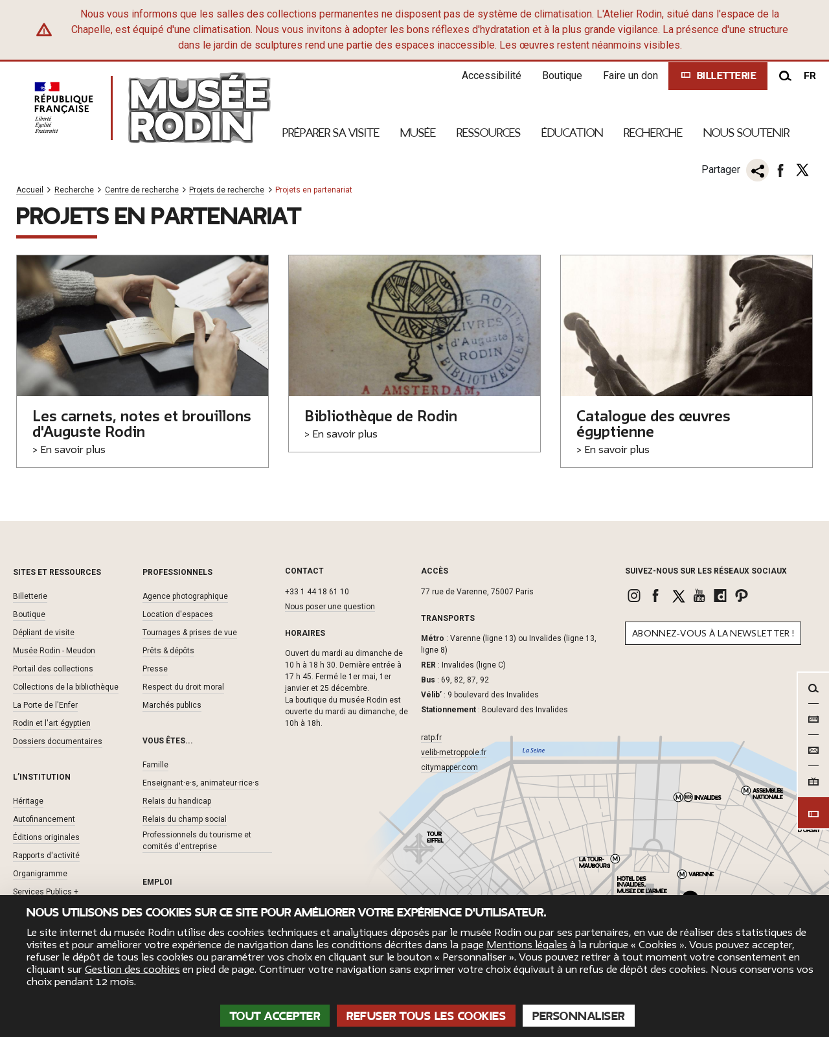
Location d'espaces (177, 614)
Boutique (562, 75)
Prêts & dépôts (168, 650)
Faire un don (630, 75)
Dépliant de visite (43, 632)
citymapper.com (449, 767)
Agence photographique (185, 596)
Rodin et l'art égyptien (52, 723)
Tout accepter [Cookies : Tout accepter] (275, 1016)
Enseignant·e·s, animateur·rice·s (200, 782)
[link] (635, 595)
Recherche (74, 190)
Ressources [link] (489, 132)
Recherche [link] (653, 132)
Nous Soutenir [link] (746, 132)
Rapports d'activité (46, 855)
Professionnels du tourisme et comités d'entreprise (196, 840)
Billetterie (30, 596)
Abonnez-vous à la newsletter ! (713, 633)
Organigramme (40, 873)
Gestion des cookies (132, 969)
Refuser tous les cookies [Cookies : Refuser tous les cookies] (426, 1016)
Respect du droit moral (183, 687)
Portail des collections (53, 668)
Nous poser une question (330, 606)
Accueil (29, 190)
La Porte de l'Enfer (45, 705)
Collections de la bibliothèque (66, 687)
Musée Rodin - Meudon (54, 650)
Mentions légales (526, 945)
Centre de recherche (142, 190)
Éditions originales (46, 837)
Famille (155, 764)
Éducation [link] (572, 132)
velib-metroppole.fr (453, 752)
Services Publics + (45, 891)
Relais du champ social (184, 819)
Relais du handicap (176, 801)
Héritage (28, 801)
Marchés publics (171, 705)
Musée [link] (418, 132)
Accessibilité (491, 75)
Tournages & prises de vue (189, 632)
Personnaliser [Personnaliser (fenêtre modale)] (578, 1016)
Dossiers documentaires (57, 741)
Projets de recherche (226, 190)
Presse (155, 668)
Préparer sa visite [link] (331, 132)
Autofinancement (44, 819)
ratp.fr (431, 737)
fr (810, 76)
